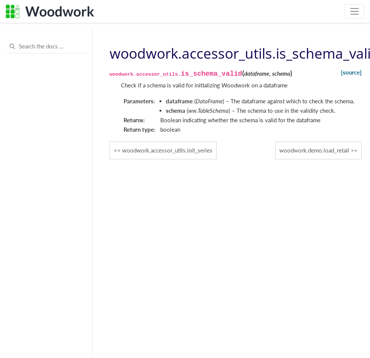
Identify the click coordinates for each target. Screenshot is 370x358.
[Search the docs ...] (46, 46)
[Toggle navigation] (354, 11)
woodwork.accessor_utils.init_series (167, 150)
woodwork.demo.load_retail (314, 150)
